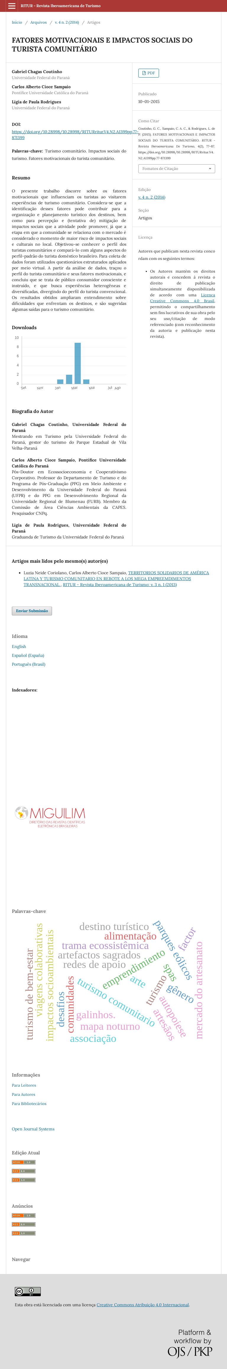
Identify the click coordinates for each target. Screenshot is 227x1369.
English (19, 646)
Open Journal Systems (33, 1129)
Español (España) (28, 655)
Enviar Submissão (32, 610)
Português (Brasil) (28, 664)
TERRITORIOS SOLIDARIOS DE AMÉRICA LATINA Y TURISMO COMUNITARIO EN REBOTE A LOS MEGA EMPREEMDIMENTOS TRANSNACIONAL (116, 578)
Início (17, 22)
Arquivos (38, 22)
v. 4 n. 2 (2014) (67, 22)
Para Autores (23, 1094)
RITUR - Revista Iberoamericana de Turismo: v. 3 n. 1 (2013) (120, 584)
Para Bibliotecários (29, 1103)
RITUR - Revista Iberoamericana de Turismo (60, 5)
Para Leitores (24, 1085)
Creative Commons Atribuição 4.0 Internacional (143, 1304)
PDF (151, 72)
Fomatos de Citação (160, 168)
